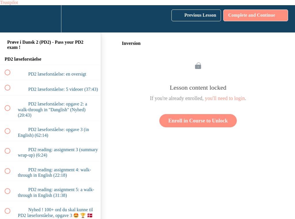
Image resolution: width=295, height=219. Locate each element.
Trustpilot (9, 2)
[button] (10, 18)
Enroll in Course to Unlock (198, 121)
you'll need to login (225, 98)
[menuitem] (50, 18)
